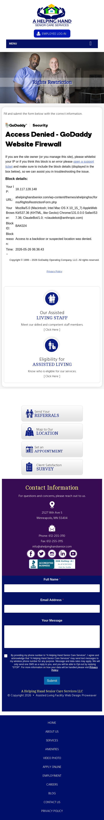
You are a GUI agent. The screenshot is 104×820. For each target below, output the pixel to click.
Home (52, 722)
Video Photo (52, 758)
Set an (58, 449)
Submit (52, 681)
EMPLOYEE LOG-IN (54, 33)
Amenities (52, 749)
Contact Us (52, 802)
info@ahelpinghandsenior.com (52, 546)
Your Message (52, 620)
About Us (52, 731)
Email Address (52, 600)
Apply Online (52, 767)
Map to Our (59, 431)
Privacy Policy (52, 811)
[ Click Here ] (52, 329)
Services (52, 740)
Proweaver (89, 695)
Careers (52, 784)
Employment (52, 775)
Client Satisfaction (59, 467)
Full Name (52, 579)
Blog (52, 793)
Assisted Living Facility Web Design (58, 695)
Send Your (58, 413)
